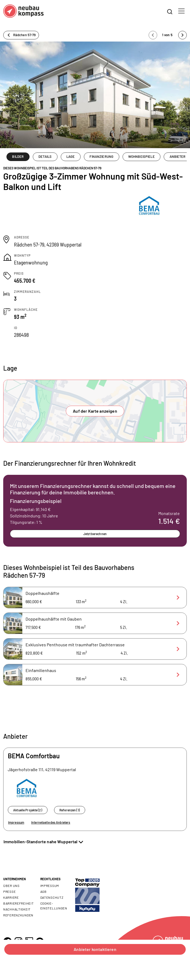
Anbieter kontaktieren (95, 949)
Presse (9, 891)
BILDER (18, 156)
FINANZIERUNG (101, 156)
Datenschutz (52, 897)
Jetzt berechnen (95, 534)
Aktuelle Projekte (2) (27, 810)
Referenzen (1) (69, 810)
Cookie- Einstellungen (53, 905)
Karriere (11, 897)
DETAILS (45, 156)
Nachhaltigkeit (17, 909)
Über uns (11, 885)
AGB (43, 891)
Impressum (16, 822)
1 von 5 (167, 35)
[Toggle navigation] (181, 11)
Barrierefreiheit (18, 903)
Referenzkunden (18, 915)
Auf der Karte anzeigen (95, 410)
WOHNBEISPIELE (141, 156)
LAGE (70, 156)
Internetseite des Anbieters (50, 822)
